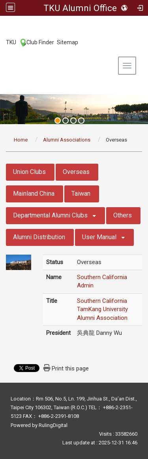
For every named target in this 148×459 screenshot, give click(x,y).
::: (2, 42)
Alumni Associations (66, 140)
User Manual (99, 237)
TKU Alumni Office (80, 8)
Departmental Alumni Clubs (50, 215)
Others (122, 215)
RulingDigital (53, 425)
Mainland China (33, 193)
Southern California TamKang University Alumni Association (102, 309)
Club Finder (40, 42)
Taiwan (80, 193)
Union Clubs (29, 172)
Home (21, 140)
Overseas (76, 172)
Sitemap (67, 42)
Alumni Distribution (39, 237)
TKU (11, 42)
